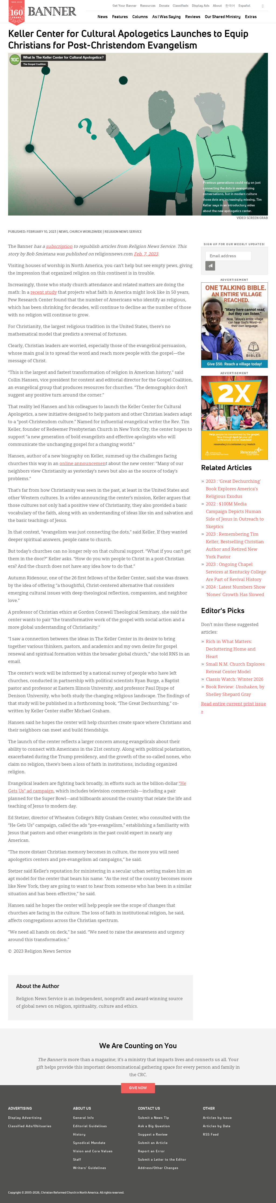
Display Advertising (25, 1118)
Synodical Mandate (89, 1143)
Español (244, 6)
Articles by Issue (217, 1118)
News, (64, 232)
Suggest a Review (153, 1134)
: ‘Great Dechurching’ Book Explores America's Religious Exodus (233, 489)
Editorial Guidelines (90, 1126)
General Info (83, 1118)
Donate (164, 6)
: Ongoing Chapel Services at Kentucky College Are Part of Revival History (236, 572)
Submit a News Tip (153, 1118)
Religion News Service (123, 232)
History (79, 1134)
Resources (148, 6)
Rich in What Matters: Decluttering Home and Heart (231, 649)
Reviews (192, 17)
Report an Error (151, 1151)
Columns (140, 17)
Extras (251, 17)
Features (120, 17)
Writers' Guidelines (89, 1168)
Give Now (138, 1088)
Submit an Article (153, 1143)
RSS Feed (211, 1134)
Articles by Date (216, 1126)
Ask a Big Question (154, 1126)
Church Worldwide (86, 232)
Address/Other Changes (158, 1168)
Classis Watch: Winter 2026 (234, 680)
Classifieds (180, 6)
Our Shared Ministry (222, 17)
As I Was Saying (166, 17)
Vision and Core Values (93, 1151)
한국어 (230, 6)
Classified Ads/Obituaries (29, 1126)
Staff (77, 1159)
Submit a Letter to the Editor (162, 1159)
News (103, 17)
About (217, 6)
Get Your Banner (125, 6)
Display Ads (200, 6)
